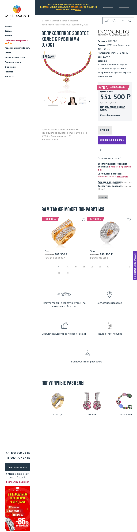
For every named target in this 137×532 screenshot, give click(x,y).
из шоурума (122, 176)
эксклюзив (103, 197)
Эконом (8, 35)
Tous (92, 251)
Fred (47, 251)
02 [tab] (67, 267)
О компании (10, 67)
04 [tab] (84, 267)
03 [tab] (76, 267)
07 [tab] (108, 267)
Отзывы (8, 53)
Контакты (9, 76)
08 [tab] (59, 273)
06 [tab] (100, 267)
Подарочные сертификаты (17, 48)
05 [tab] (92, 267)
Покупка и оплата (13, 62)
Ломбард (9, 72)
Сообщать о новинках (112, 140)
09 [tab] (67, 273)
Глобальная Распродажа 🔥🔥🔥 (16, 41)
